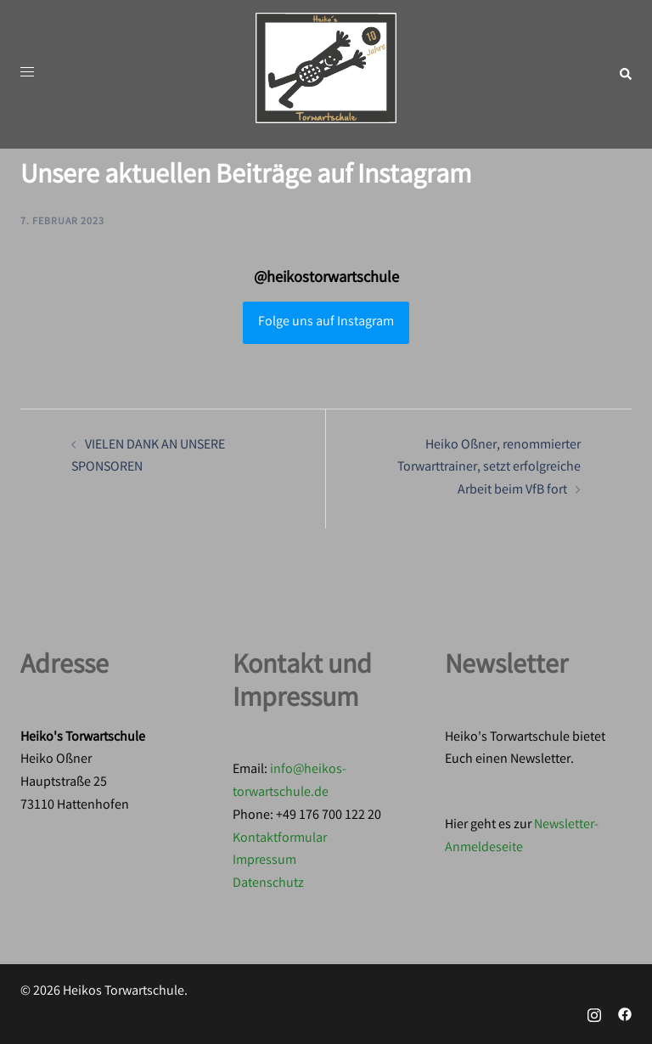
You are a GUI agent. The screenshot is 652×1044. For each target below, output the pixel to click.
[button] (625, 75)
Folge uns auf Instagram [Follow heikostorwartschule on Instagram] (326, 322)
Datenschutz (268, 884)
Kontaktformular (280, 839)
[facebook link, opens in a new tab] (625, 1014)
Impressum (264, 861)
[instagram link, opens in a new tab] (594, 1014)
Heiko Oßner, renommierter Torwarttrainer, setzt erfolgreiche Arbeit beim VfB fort (489, 468)
